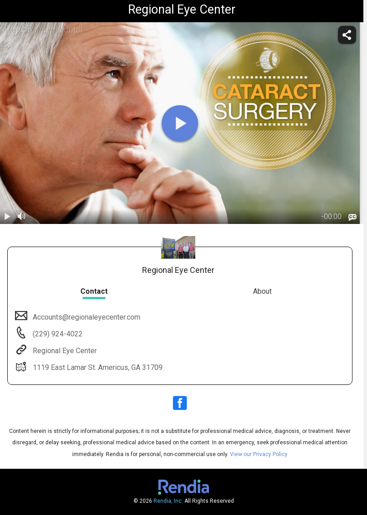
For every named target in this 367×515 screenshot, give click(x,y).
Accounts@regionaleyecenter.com (85, 317)
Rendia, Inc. (168, 501)
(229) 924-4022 (57, 334)
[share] (347, 35)
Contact (94, 291)
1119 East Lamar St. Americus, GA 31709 (97, 367)
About (262, 291)
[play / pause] (7, 216)
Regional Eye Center (64, 350)
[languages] (352, 217)
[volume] (22, 216)
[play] (180, 123)
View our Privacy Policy (259, 454)
